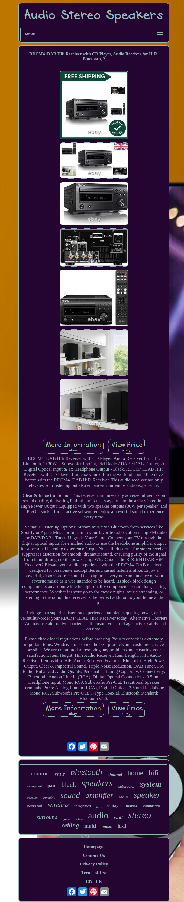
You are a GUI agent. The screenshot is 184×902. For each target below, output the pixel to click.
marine (132, 806)
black (69, 784)
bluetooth (86, 772)
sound (70, 795)
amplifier (99, 795)
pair (51, 785)
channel (115, 774)
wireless (58, 804)
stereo (139, 815)
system (150, 783)
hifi (154, 773)
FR (99, 881)
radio (123, 796)
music (107, 826)
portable (49, 797)
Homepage (93, 846)
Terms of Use (94, 872)
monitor (38, 773)
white (59, 774)
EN (89, 881)
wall (118, 817)
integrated (82, 806)
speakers (97, 783)
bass (99, 806)
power (66, 819)
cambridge (152, 806)
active (79, 819)
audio (98, 815)
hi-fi (122, 826)
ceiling (70, 825)
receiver (32, 797)
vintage (114, 805)
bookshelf (34, 806)
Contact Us (94, 855)
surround (47, 817)
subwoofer (126, 786)
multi (90, 826)
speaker (147, 794)
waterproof (34, 786)
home (135, 773)
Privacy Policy (94, 864)
